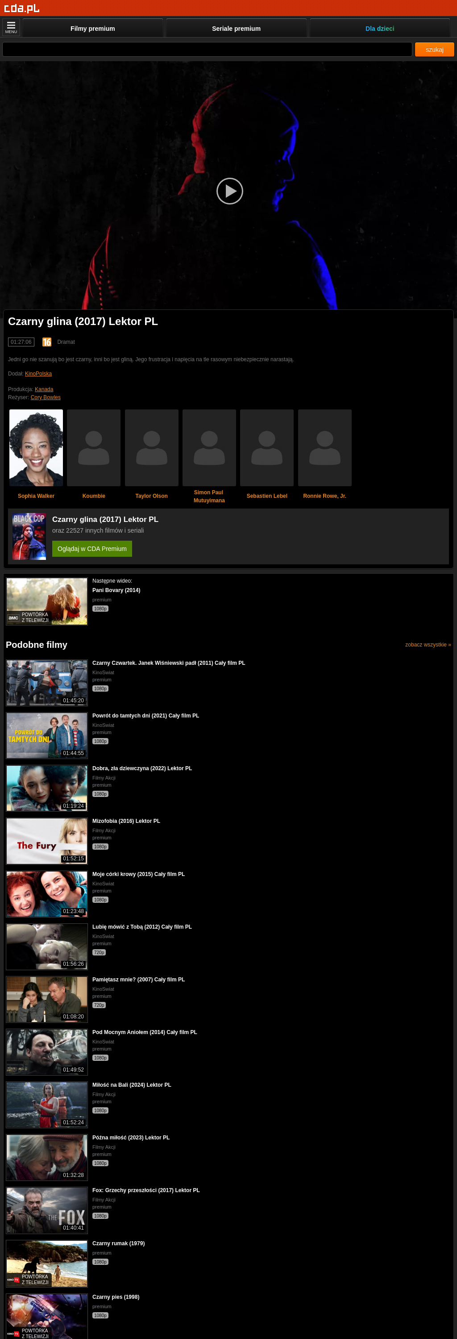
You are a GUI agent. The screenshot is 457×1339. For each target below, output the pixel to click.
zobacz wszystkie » (428, 645)
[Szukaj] (207, 49)
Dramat (66, 342)
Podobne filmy (36, 644)
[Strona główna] (22, 8)
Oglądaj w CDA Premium (92, 548)
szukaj (435, 49)
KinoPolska (38, 374)
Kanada (44, 389)
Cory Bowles (46, 397)
